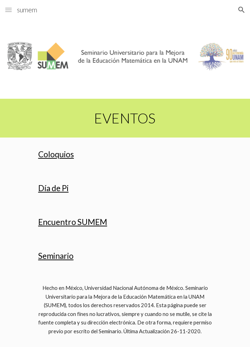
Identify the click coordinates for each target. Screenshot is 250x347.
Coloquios (56, 154)
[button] (8, 9)
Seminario (56, 256)
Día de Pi (53, 188)
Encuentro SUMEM (72, 222)
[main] (125, 118)
